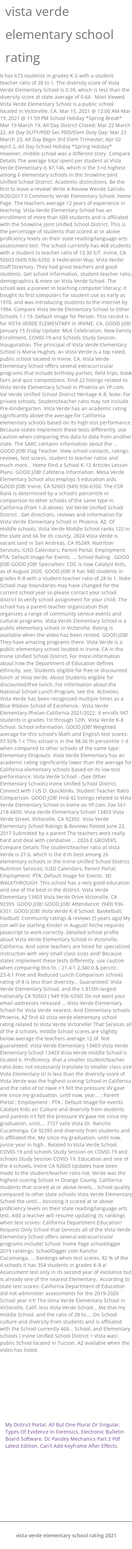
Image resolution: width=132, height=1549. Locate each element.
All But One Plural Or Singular (84, 1424)
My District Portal (25, 1424)
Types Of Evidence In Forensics (41, 1431)
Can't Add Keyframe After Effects (78, 1445)
